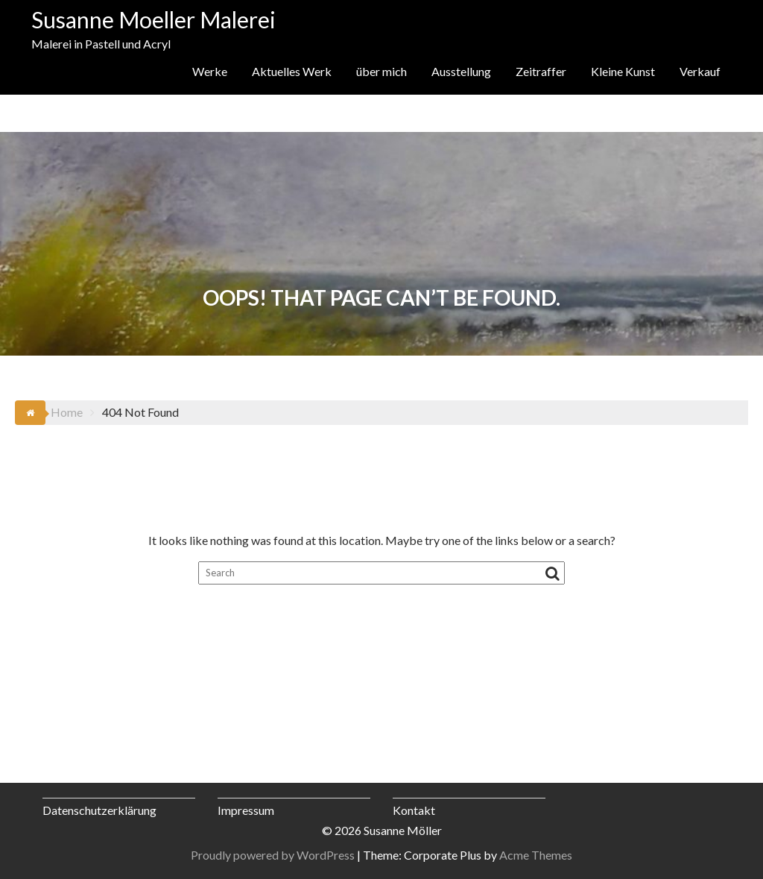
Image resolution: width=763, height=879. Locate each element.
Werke (209, 71)
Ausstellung (461, 71)
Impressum (246, 810)
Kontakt (414, 810)
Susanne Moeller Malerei (153, 19)
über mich (381, 71)
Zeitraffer (541, 71)
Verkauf (700, 71)
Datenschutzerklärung (99, 810)
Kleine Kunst (623, 71)
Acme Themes (535, 855)
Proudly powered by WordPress (273, 855)
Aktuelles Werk (292, 71)
